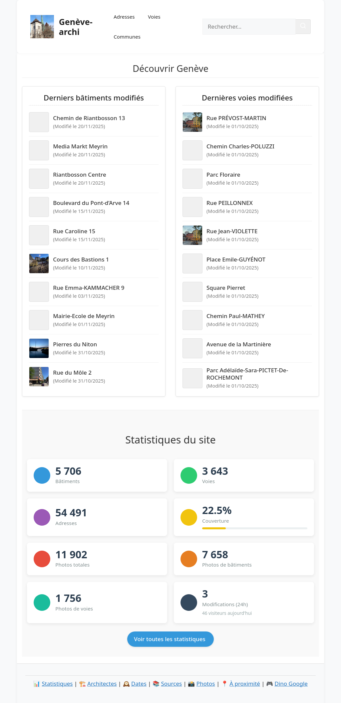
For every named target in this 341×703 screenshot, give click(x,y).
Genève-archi (76, 26)
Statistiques (57, 683)
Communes (127, 36)
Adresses (124, 16)
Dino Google (291, 683)
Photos (205, 683)
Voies (154, 16)
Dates (139, 683)
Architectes (102, 683)
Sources (171, 683)
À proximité (244, 683)
